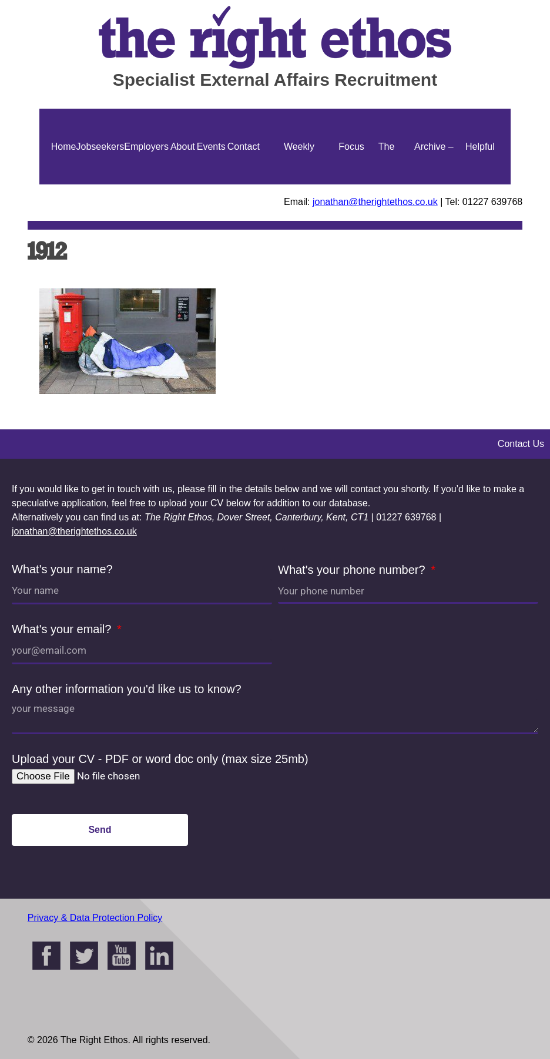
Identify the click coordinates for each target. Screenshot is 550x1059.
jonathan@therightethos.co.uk (375, 202)
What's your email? (63, 629)
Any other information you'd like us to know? (127, 689)
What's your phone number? (353, 569)
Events (211, 147)
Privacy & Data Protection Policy (95, 918)
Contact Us (243, 184)
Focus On (351, 184)
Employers (146, 147)
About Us (182, 184)
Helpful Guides (480, 184)
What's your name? (62, 569)
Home (63, 147)
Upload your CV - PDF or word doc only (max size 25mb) (160, 758)
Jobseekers (100, 147)
